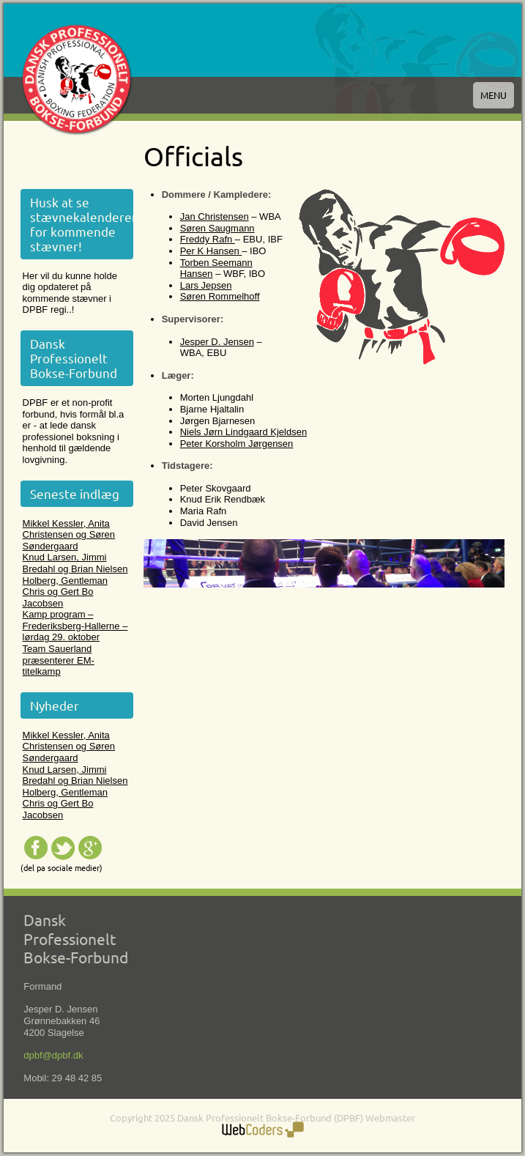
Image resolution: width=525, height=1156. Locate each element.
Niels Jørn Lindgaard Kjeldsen (243, 431)
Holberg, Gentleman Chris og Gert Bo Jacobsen (65, 592)
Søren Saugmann (217, 228)
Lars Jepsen (206, 285)
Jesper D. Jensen (217, 341)
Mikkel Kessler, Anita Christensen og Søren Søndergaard (69, 535)
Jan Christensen (214, 216)
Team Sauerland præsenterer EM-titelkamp (58, 660)
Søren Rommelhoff (220, 296)
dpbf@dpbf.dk (53, 1055)
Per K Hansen (211, 250)
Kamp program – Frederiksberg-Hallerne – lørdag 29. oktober (75, 625)
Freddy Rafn (207, 239)
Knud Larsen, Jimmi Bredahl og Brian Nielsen (75, 563)
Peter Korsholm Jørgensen (237, 443)
